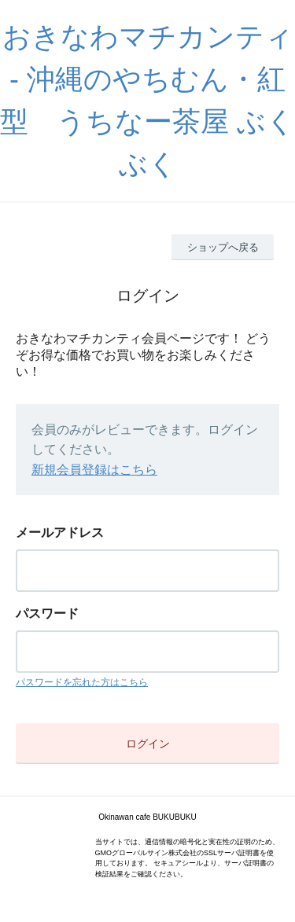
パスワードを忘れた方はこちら (82, 682)
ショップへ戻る (223, 247)
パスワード (47, 613)
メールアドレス (60, 532)
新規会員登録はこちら (94, 469)
